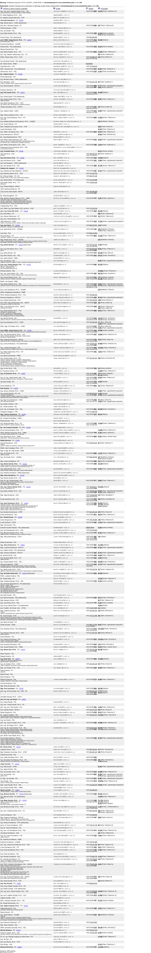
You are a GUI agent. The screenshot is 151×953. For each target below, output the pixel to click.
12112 (18, 747)
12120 (21, 20)
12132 (21, 151)
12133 (24, 414)
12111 (22, 92)
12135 (20, 74)
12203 (17, 790)
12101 (29, 330)
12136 (22, 158)
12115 (28, 264)
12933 (19, 947)
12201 (23, 373)
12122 (24, 800)
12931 (22, 545)
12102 (21, 688)
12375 (17, 659)
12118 (26, 211)
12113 (23, 649)
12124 (29, 40)
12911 (24, 699)
